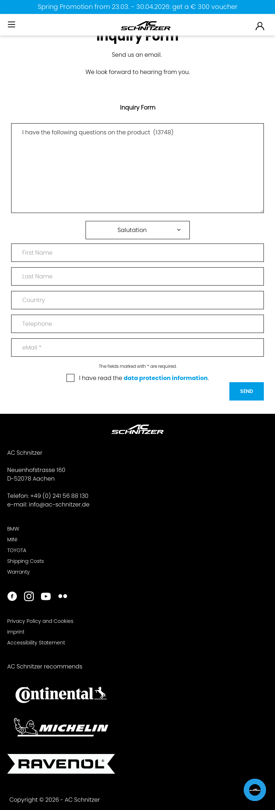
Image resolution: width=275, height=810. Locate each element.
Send (246, 391)
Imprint (15, 631)
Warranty (18, 571)
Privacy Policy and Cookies (40, 621)
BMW (13, 528)
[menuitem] (12, 27)
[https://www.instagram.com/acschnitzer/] (29, 597)
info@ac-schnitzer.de (59, 504)
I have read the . (144, 378)
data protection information (166, 378)
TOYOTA (16, 550)
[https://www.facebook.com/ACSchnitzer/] (12, 597)
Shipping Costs (25, 561)
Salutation (132, 230)
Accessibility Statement (36, 642)
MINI (12, 539)
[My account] (260, 26)
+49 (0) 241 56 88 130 (59, 496)
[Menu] (12, 25)
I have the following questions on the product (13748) (137, 168)
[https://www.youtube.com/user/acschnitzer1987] (46, 597)
